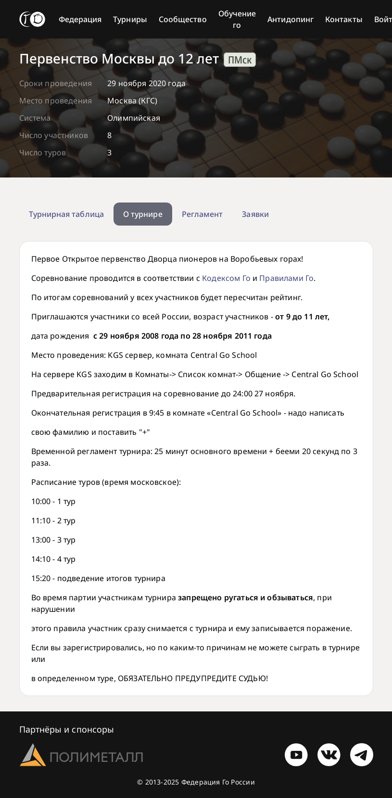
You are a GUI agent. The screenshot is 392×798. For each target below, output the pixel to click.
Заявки (255, 214)
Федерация (80, 19)
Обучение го (237, 19)
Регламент (202, 214)
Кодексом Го (226, 278)
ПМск (240, 59)
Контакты (344, 19)
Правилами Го (286, 278)
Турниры (130, 19)
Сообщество (183, 19)
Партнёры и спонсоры (66, 729)
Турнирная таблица (66, 214)
